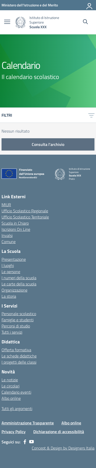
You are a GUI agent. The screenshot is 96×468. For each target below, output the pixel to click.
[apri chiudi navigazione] (7, 22)
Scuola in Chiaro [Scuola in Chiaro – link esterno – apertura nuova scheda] (15, 223)
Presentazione (14, 259)
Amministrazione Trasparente (28, 423)
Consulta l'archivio (48, 144)
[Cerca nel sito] (85, 22)
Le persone (11, 271)
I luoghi (8, 265)
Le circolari (10, 386)
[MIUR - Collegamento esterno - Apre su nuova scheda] (30, 5)
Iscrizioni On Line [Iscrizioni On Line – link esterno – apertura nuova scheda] (16, 229)
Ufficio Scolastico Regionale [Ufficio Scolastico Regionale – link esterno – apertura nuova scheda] (25, 211)
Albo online (11, 398)
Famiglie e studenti (18, 320)
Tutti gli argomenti (17, 408)
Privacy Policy (14, 432)
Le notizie (10, 380)
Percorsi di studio (16, 326)
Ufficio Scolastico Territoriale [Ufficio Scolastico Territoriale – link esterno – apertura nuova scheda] (25, 217)
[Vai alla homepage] (20, 22)
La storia (9, 296)
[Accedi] (89, 5)
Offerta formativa (16, 350)
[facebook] (25, 442)
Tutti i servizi (12, 332)
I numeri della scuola (19, 278)
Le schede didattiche (19, 356)
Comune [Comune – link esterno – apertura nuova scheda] (9, 241)
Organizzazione (14, 290)
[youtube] (31, 442)
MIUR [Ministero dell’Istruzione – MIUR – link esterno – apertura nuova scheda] (6, 205)
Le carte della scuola (19, 284)
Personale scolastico (19, 314)
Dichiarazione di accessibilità (58, 432)
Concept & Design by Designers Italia (63, 448)
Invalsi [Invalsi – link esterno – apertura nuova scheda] (7, 235)
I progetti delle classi (19, 362)
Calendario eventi (16, 392)
